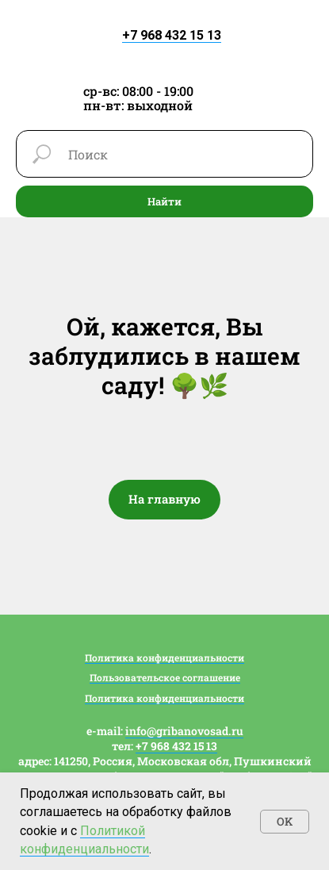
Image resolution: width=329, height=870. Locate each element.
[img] (165, 47)
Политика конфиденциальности (164, 657)
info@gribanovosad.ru (184, 730)
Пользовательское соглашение (165, 677)
